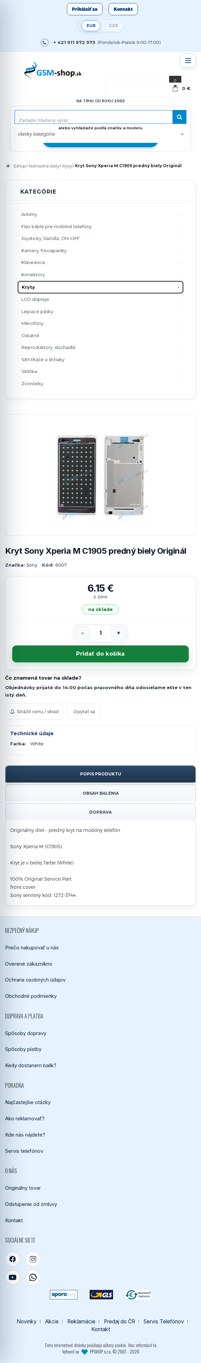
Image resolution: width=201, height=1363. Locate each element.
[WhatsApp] (32, 1277)
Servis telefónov (24, 1151)
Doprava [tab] (100, 812)
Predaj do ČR (119, 1321)
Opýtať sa (84, 711)
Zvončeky (32, 383)
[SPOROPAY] (63, 1295)
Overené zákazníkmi (28, 964)
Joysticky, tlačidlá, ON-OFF (50, 238)
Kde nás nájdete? (25, 1134)
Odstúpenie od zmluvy (31, 1204)
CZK (113, 25)
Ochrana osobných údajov (35, 979)
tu (155, 1345)
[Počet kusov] (100, 633)
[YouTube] (12, 1277)
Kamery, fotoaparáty (44, 250)
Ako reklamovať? (24, 1118)
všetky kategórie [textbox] (36, 134)
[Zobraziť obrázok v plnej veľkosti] (100, 475)
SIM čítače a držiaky (43, 359)
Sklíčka (29, 371)
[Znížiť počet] (82, 633)
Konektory (33, 274)
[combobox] (100, 134)
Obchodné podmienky (31, 996)
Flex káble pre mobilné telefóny (56, 226)
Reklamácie (81, 1321)
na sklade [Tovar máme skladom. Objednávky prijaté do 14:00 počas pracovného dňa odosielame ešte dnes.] (100, 609)
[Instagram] (32, 1259)
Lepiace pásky (37, 311)
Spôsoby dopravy (25, 1033)
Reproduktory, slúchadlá (48, 347)
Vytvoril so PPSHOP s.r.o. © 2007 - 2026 (100, 1351)
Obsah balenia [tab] (101, 793)
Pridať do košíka (100, 654)
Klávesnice (33, 262)
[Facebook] (12, 1259)
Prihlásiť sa (84, 9)
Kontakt (123, 9)
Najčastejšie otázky (28, 1102)
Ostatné (30, 335)
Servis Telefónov (164, 1321)
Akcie (52, 1321)
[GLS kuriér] (101, 1295)
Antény (29, 214)
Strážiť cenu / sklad (34, 711)
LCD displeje (35, 299)
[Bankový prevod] (138, 1295)
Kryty (28, 287)
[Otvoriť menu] (188, 60)
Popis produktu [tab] (100, 773)
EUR (91, 25)
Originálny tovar (23, 1188)
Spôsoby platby (23, 1049)
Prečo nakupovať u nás (32, 947)
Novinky (27, 1321)
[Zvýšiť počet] (118, 633)
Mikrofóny (32, 323)
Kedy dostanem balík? (30, 1065)
